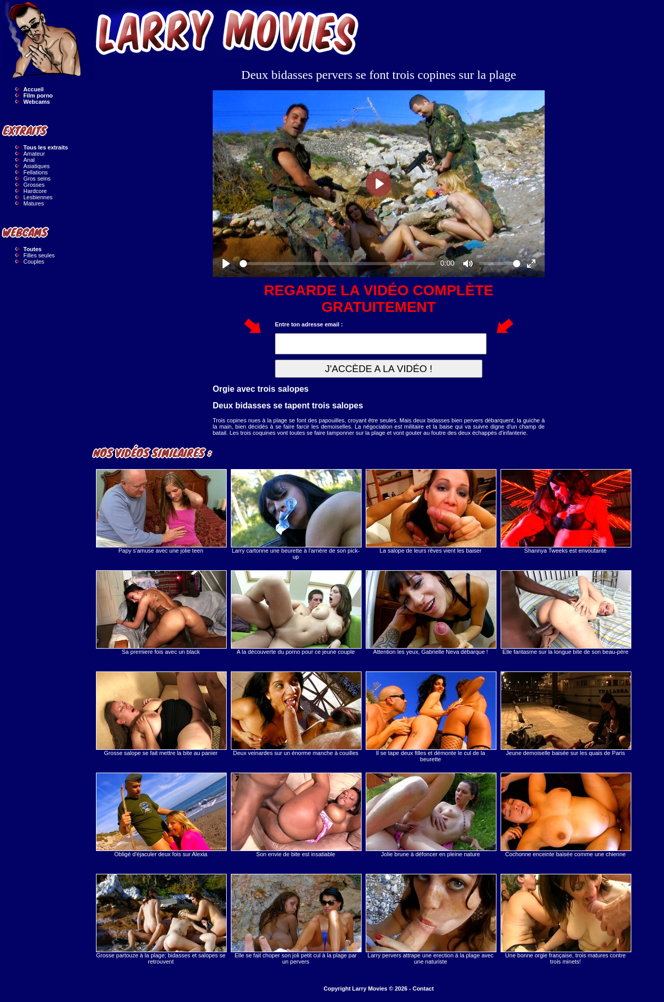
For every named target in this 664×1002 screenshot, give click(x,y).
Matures (33, 203)
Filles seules (39, 255)
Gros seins (37, 178)
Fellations (35, 172)
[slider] (337, 263)
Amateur (34, 153)
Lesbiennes (37, 197)
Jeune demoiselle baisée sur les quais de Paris (565, 713)
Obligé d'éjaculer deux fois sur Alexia (161, 815)
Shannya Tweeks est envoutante (565, 511)
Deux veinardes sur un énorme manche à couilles (296, 713)
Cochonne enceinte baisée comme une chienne (565, 815)
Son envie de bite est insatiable (296, 815)
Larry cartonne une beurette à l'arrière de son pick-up (296, 514)
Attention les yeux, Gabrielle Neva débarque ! (430, 612)
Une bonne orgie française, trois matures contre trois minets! (565, 919)
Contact (423, 988)
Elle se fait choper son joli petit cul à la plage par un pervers (296, 919)
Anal (29, 160)
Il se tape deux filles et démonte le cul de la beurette (430, 716)
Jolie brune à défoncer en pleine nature (430, 815)
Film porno (38, 95)
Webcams (36, 102)
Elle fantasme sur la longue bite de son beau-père (565, 612)
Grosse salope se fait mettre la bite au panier (161, 713)
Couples (33, 261)
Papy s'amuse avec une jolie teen (161, 511)
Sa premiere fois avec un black (161, 612)
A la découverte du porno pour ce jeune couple (296, 612)
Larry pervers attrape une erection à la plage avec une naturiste (430, 919)
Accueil (33, 89)
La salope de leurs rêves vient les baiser (430, 511)
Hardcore (35, 191)
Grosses (34, 185)
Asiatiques (36, 166)
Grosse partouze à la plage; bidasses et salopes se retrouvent (161, 919)
